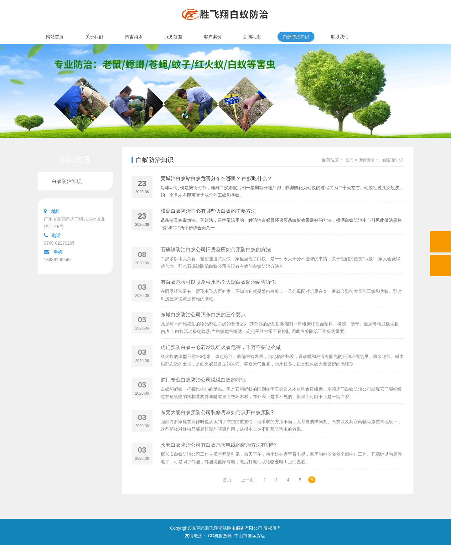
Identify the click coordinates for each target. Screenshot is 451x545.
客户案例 (212, 36)
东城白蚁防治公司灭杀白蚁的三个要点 (203, 328)
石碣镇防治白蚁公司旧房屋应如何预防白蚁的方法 (216, 263)
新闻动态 (252, 36)
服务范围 (173, 36)
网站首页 (55, 36)
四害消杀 (134, 36)
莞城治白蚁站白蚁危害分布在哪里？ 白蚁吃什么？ (216, 179)
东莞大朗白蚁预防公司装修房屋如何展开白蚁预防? (217, 425)
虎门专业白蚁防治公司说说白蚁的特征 (203, 393)
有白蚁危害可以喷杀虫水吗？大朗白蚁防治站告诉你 (218, 295)
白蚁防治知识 (296, 36)
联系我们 (340, 36)
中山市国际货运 (249, 535)
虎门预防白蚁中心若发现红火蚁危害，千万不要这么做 (221, 360)
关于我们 (94, 36)
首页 (349, 160)
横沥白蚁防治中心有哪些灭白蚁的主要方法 (208, 212)
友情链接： (196, 535)
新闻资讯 (366, 160)
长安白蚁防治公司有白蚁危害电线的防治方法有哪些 (218, 458)
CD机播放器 (220, 535)
